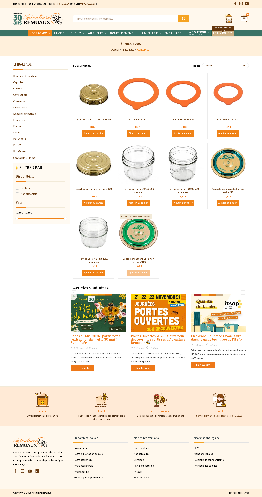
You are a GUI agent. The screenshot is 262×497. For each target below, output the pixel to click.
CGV (196, 447)
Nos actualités (142, 453)
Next (243, 292)
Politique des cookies (205, 465)
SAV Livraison (141, 477)
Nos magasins (81, 471)
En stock (25, 187)
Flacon (17, 126)
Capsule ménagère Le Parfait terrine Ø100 (138, 260)
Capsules (18, 82)
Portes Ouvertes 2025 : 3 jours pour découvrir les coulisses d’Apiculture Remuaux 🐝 (158, 340)
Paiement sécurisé (144, 465)
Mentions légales (203, 453)
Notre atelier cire (83, 459)
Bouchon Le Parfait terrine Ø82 (93, 119)
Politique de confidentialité (209, 459)
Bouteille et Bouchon (25, 75)
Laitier (17, 132)
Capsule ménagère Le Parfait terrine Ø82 (228, 190)
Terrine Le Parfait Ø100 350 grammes (138, 190)
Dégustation (20, 107)
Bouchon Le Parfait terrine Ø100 (94, 188)
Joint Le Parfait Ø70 (228, 119)
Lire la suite (82, 368)
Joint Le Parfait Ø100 (138, 119)
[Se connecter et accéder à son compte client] (229, 18)
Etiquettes (19, 119)
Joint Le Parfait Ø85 (183, 119)
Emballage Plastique (24, 113)
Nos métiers (80, 447)
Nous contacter (142, 447)
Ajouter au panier (93, 133)
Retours (138, 471)
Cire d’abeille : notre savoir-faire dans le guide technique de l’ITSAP (217, 338)
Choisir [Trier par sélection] (225, 66)
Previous (74, 292)
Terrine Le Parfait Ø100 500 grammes (183, 190)
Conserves (19, 101)
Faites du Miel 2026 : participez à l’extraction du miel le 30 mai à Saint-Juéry (96, 340)
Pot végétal (19, 138)
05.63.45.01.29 (62, 3)
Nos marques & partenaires (88, 477)
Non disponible (29, 193)
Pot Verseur (20, 151)
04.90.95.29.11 (88, 3)
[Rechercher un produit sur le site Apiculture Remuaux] (183, 18)
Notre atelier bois (83, 465)
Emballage (22, 65)
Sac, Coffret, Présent (24, 157)
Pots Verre (19, 144)
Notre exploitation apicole (88, 453)
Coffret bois (20, 94)
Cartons (17, 88)
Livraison (139, 459)
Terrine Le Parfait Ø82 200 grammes (93, 260)
